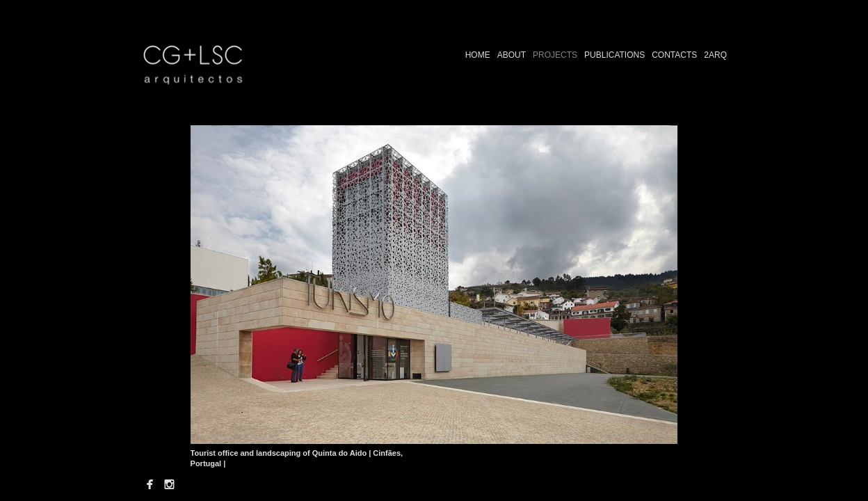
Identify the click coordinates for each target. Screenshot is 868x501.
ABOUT (511, 55)
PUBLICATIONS (614, 55)
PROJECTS (555, 55)
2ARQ (715, 55)
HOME (477, 55)
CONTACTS (674, 55)
